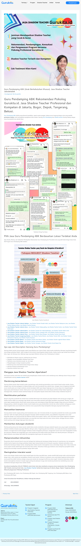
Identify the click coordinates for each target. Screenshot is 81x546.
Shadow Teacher (42, 2)
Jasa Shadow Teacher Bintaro (38, 336)
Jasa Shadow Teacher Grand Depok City (51, 343)
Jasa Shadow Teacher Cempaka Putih (38, 332)
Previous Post (6, 493)
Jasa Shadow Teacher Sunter (54, 327)
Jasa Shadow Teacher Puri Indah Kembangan (39, 330)
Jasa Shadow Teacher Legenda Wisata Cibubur (58, 339)
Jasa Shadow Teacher (30, 468)
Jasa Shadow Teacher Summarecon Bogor (34, 341)
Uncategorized (8, 94)
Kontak (57, 2)
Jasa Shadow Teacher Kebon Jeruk (60, 330)
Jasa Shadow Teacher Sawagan (32, 343)
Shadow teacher (59, 117)
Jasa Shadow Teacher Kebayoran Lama (58, 323)
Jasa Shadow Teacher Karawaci (27, 338)
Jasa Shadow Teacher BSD (53, 336)
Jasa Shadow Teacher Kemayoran (56, 332)
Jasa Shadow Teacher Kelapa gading (38, 327)
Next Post (76, 493)
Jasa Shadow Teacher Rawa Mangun (38, 334)
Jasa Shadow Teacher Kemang (27, 325)
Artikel (51, 2)
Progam (32, 2)
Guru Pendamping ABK (10, 115)
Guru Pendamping (47, 117)
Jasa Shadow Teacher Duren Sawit (56, 334)
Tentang (24, 2)
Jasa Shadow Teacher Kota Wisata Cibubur (35, 339)
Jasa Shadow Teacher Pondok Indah (39, 323)
